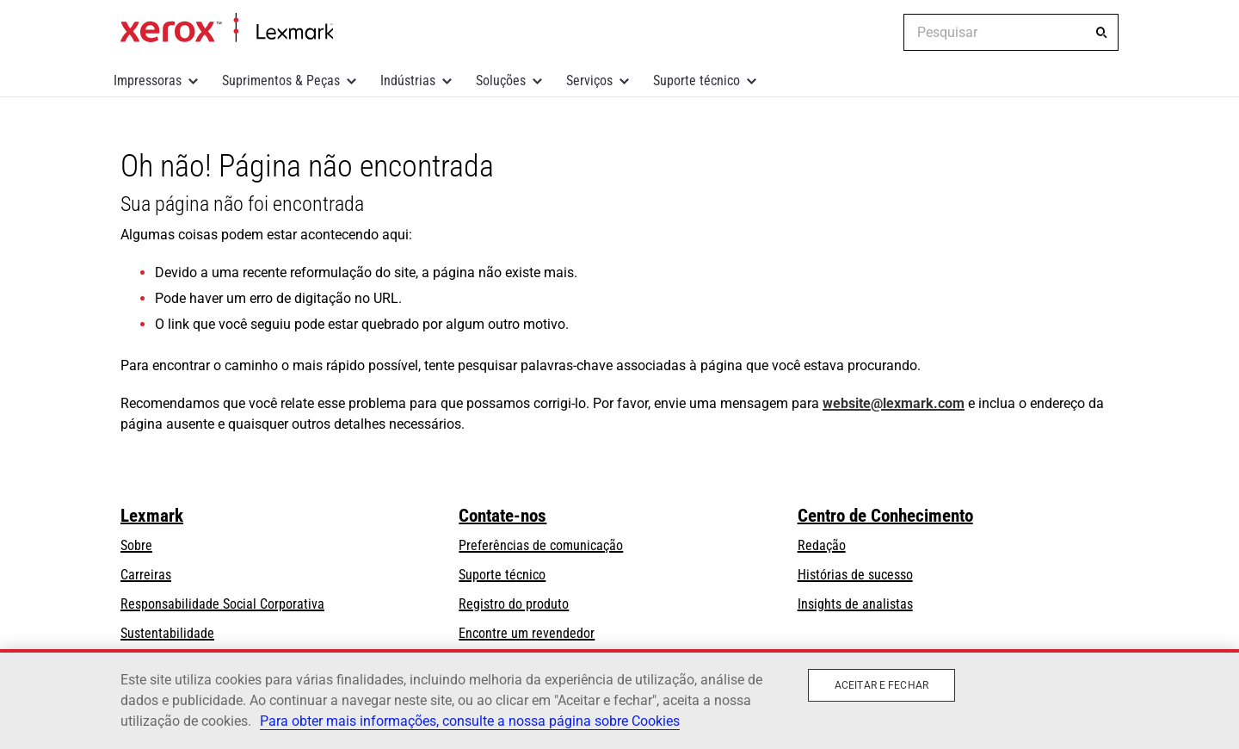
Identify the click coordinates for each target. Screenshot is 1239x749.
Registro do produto (514, 604)
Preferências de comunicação (541, 545)
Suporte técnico (696, 80)
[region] (619, 699)
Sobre (136, 545)
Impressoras (148, 80)
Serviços (589, 80)
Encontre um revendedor (527, 633)
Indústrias (407, 80)
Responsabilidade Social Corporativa (222, 604)
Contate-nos (502, 515)
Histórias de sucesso (855, 574)
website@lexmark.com (894, 403)
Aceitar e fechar (881, 685)
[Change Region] (877, 32)
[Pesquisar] (1101, 33)
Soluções (501, 80)
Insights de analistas (855, 604)
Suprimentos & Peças (281, 80)
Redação (822, 545)
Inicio (226, 28)
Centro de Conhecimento (885, 515)
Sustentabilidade (167, 633)
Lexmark (151, 515)
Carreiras (145, 574)
